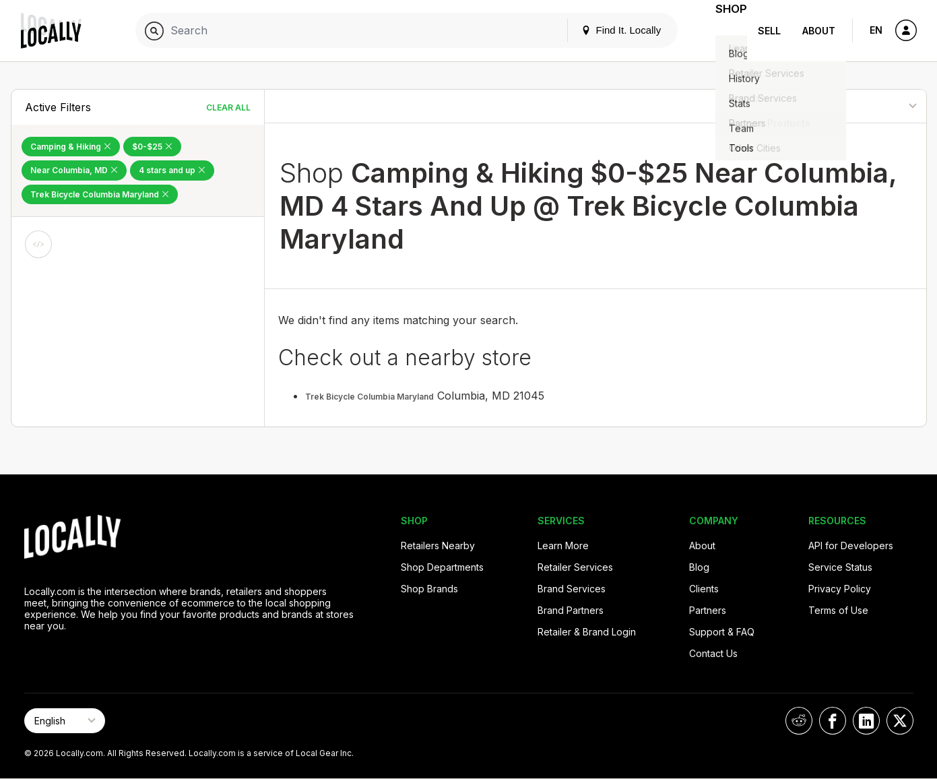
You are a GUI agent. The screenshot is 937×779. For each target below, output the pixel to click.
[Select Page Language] (64, 720)
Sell (769, 30)
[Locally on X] (899, 721)
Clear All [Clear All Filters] (228, 107)
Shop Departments (442, 567)
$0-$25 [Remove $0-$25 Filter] (152, 147)
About (818, 30)
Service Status (840, 567)
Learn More (563, 545)
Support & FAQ (721, 631)
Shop (722, 30)
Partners (707, 610)
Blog (699, 567)
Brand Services (572, 588)
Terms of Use (838, 610)
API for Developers (850, 545)
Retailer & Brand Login (587, 631)
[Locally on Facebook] (832, 721)
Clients (704, 588)
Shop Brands (429, 588)
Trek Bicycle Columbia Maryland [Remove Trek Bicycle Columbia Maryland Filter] (99, 194)
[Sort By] (857, 106)
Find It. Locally (604, 30)
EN (876, 30)
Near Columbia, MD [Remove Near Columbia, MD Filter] (74, 170)
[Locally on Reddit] (798, 721)
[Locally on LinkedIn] (866, 721)
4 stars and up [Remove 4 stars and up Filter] (172, 170)
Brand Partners (571, 610)
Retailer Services (575, 567)
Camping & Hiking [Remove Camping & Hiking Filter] (70, 147)
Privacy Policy (839, 588)
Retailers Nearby (438, 545)
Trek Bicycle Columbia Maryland (369, 397)
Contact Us (713, 653)
